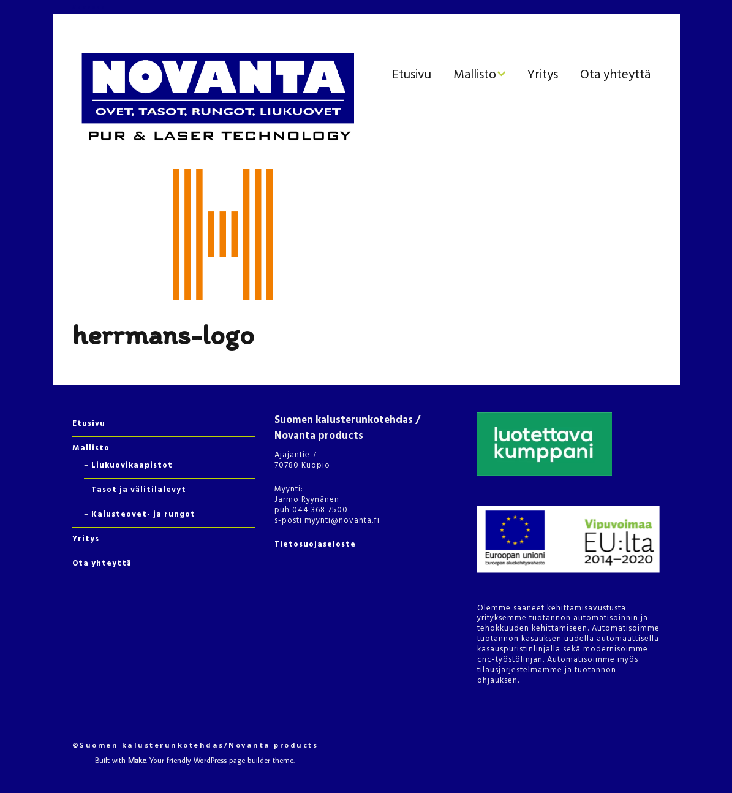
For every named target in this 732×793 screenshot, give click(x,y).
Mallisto (474, 75)
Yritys (542, 75)
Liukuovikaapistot (132, 465)
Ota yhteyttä (615, 75)
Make (137, 760)
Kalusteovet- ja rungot (143, 514)
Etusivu (411, 75)
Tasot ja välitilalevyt (138, 490)
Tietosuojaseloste (315, 544)
